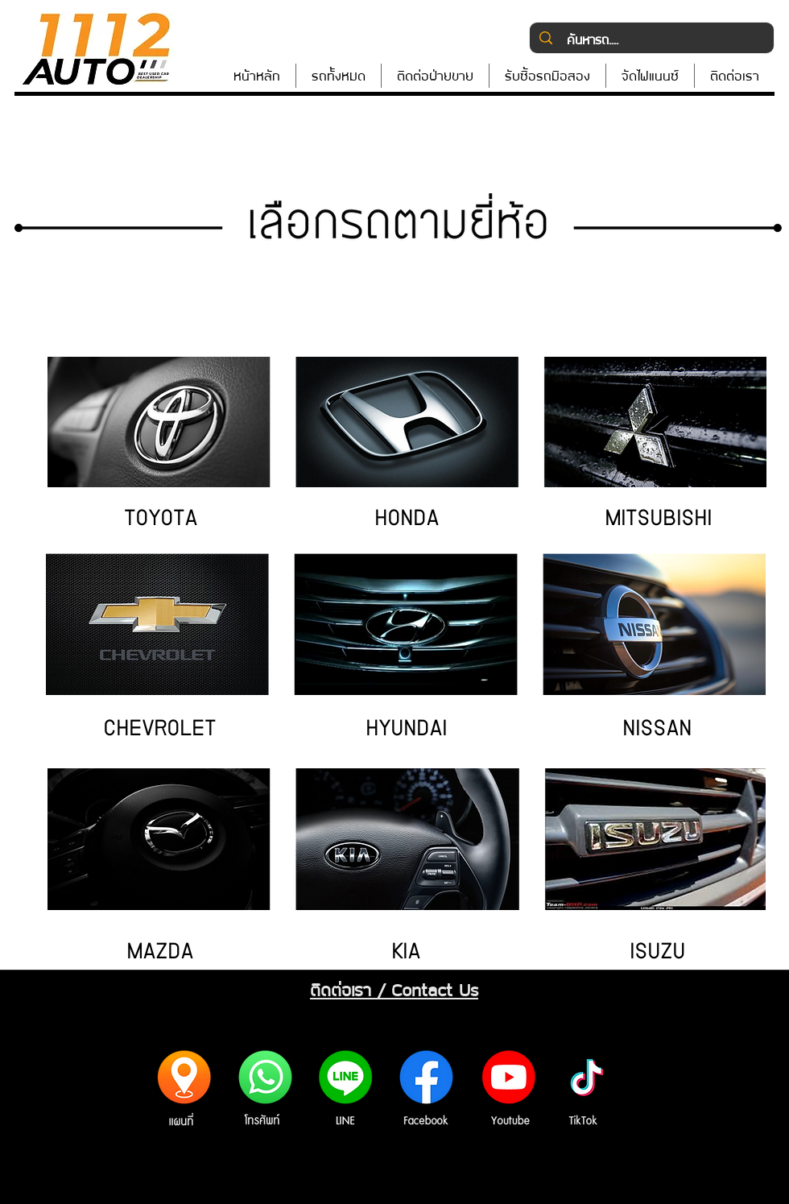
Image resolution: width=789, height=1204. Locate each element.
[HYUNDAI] (406, 731)
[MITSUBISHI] (658, 520)
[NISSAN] (657, 731)
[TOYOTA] (160, 520)
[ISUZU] (657, 954)
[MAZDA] (159, 954)
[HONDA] (406, 520)
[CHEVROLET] (159, 731)
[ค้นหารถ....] (651, 39)
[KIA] (406, 954)
